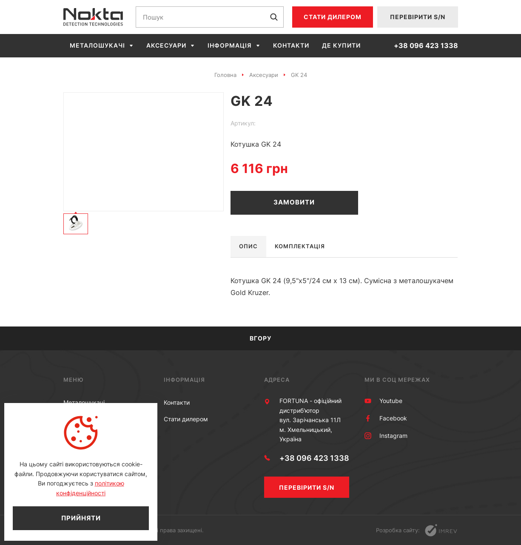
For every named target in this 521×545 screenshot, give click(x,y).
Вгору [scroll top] (260, 338)
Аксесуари (166, 45)
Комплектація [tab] (300, 246)
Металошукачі (97, 45)
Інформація (230, 45)
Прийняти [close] (81, 518)
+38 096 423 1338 (426, 46)
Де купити (341, 45)
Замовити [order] (294, 202)
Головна (225, 74)
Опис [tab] (248, 246)
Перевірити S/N (417, 16)
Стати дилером (333, 16)
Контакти (291, 45)
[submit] (274, 17)
